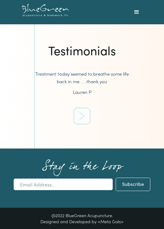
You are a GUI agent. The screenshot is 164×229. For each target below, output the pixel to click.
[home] (43, 10)
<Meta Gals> (111, 221)
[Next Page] (82, 116)
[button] (137, 12)
